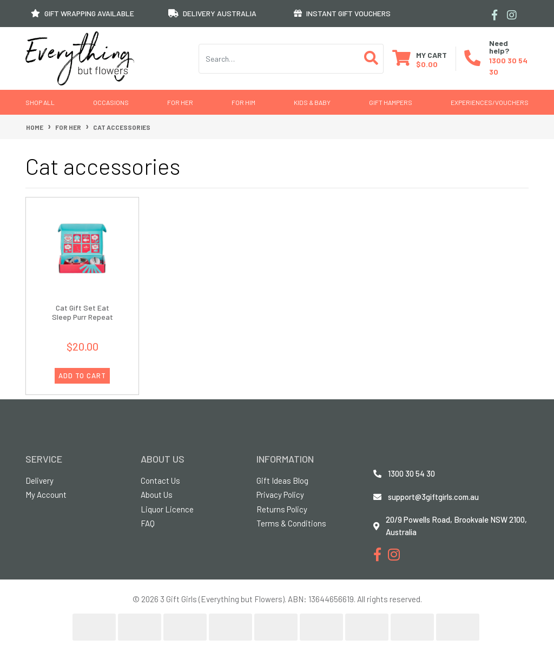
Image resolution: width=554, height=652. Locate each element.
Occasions (111, 102)
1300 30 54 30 (411, 473)
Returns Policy (281, 509)
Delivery (39, 480)
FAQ (148, 523)
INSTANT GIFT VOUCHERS (342, 13)
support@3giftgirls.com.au (433, 497)
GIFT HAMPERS (390, 102)
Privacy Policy (280, 494)
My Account (46, 494)
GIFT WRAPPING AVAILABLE (82, 13)
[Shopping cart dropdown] (419, 59)
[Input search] (279, 59)
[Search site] (371, 59)
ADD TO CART (82, 375)
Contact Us (160, 480)
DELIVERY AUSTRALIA (212, 13)
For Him (243, 102)
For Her (180, 102)
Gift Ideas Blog (282, 480)
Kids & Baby (312, 102)
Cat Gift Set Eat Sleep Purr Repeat (82, 312)
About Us (157, 494)
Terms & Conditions (291, 523)
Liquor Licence (167, 509)
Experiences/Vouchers (490, 102)
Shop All (40, 102)
